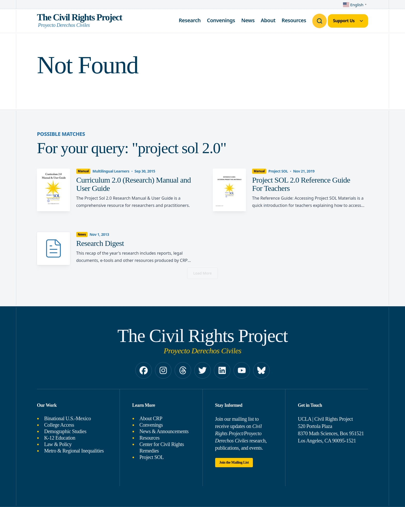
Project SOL (151, 457)
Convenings (221, 20)
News (248, 20)
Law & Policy (58, 444)
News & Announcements (164, 431)
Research (190, 20)
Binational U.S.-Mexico (67, 418)
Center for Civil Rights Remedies (161, 447)
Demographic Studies (65, 431)
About (268, 20)
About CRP (150, 418)
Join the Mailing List (234, 462)
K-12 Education (59, 438)
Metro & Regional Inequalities (74, 451)
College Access (59, 425)
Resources (294, 20)
